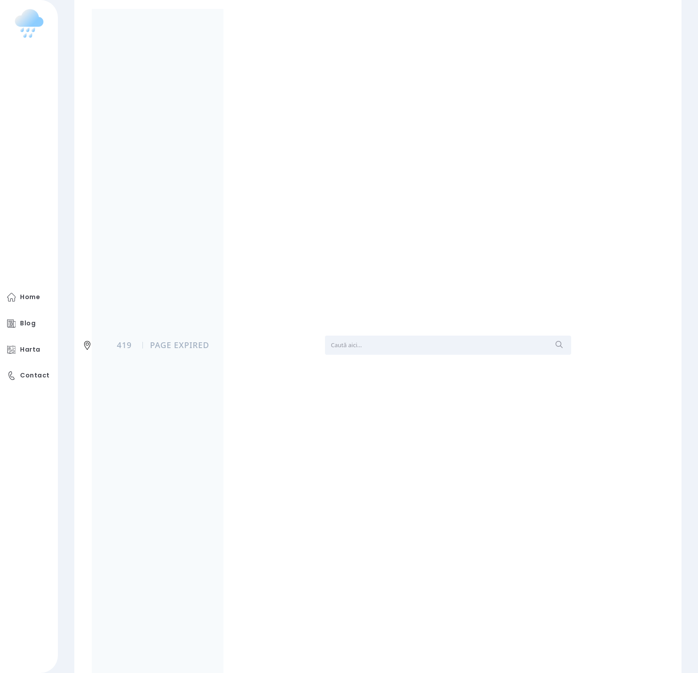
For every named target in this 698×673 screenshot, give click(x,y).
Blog (21, 323)
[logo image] (29, 23)
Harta (24, 349)
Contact (28, 375)
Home (23, 297)
